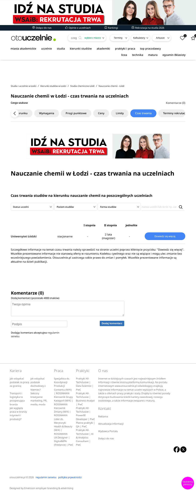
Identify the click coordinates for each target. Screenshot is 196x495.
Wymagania (40, 113)
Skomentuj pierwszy (187, 483)
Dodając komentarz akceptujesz (35, 334)
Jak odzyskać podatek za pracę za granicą (19, 382)
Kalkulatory (139, 37)
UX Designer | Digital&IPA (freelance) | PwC (63, 441)
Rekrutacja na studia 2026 (148, 27)
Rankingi (111, 27)
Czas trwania (137, 113)
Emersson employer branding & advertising (48, 488)
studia (61, 48)
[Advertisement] (98, 70)
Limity (114, 113)
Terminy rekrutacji (168, 113)
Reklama (103, 416)
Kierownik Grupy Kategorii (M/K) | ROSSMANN (63, 400)
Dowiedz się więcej (164, 236)
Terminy (118, 37)
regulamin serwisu (46, 477)
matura (153, 55)
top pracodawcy (150, 48)
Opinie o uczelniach (78, 27)
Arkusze (160, 37)
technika (137, 55)
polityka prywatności (70, 477)
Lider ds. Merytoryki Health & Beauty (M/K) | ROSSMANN (63, 427)
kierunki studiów (81, 48)
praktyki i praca (125, 48)
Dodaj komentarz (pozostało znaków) (35, 298)
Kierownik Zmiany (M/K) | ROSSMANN (62, 411)
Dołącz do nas (41, 27)
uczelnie (46, 48)
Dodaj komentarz (112, 323)
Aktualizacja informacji (110, 423)
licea (124, 55)
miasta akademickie (23, 48)
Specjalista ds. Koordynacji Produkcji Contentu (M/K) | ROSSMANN (63, 386)
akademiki (103, 48)
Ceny (95, 113)
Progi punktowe (70, 113)
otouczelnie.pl (17, 477)
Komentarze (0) (175, 103)
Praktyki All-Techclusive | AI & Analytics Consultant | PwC (84, 437)
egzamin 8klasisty (174, 55)
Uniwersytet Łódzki (24, 236)
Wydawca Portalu (108, 431)
